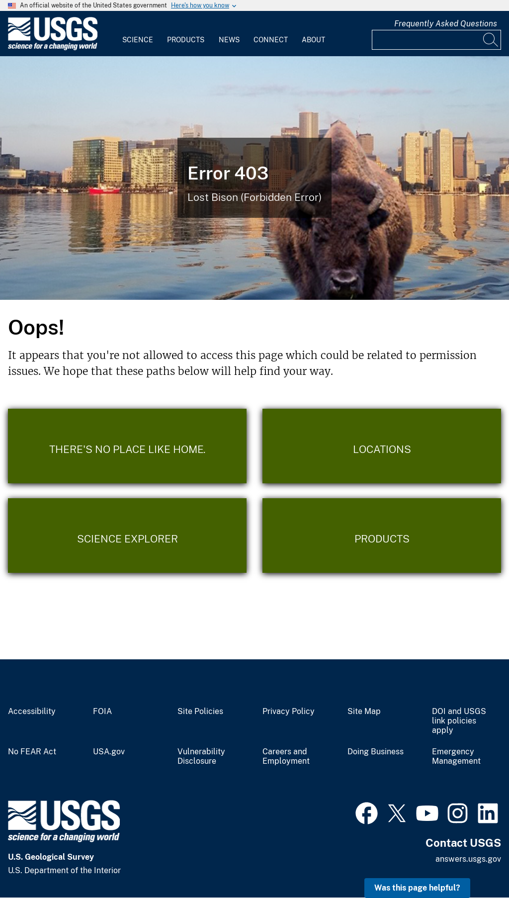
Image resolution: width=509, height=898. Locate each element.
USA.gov (109, 751)
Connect (271, 40)
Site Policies (200, 711)
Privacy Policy (288, 711)
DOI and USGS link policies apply (459, 721)
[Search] (491, 40)
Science (137, 40)
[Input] (436, 40)
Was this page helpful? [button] (417, 888)
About (313, 40)
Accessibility (32, 711)
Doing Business (375, 751)
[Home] (52, 48)
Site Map (364, 711)
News (229, 40)
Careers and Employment (286, 756)
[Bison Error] (254, 178)
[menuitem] (137, 34)
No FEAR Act (32, 751)
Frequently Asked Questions (445, 23)
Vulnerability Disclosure (201, 756)
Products (185, 40)
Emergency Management (456, 756)
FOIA (102, 711)
